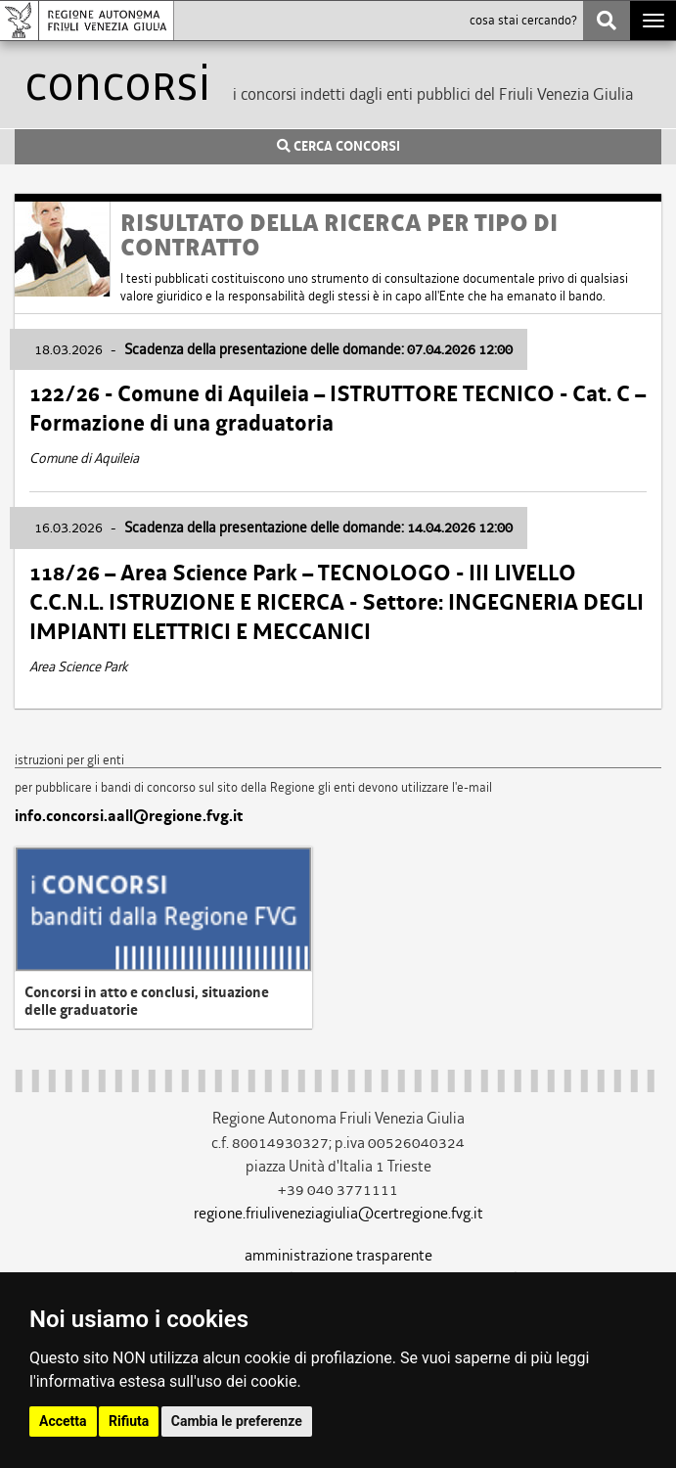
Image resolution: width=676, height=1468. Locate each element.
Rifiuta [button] (129, 1421)
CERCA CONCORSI (338, 147)
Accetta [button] (63, 1421)
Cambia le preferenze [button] (236, 1421)
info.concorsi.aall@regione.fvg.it (129, 816)
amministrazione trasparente (338, 1255)
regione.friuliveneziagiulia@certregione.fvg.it (338, 1213)
